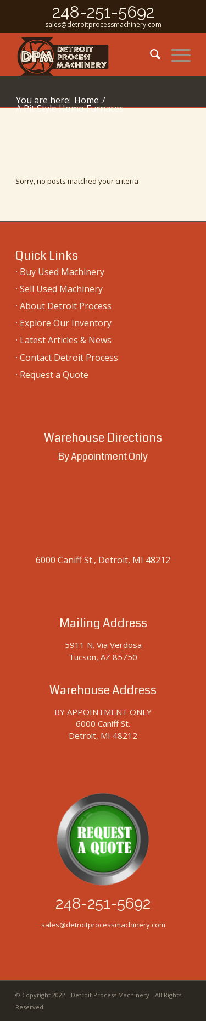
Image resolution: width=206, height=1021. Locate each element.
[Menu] (175, 54)
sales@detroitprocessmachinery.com (103, 24)
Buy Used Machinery (62, 272)
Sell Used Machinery (61, 289)
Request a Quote (54, 375)
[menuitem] (149, 54)
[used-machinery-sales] (85, 54)
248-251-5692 (103, 11)
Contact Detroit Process (69, 358)
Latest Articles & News (66, 340)
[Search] (149, 54)
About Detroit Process (66, 306)
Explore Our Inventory (66, 323)
